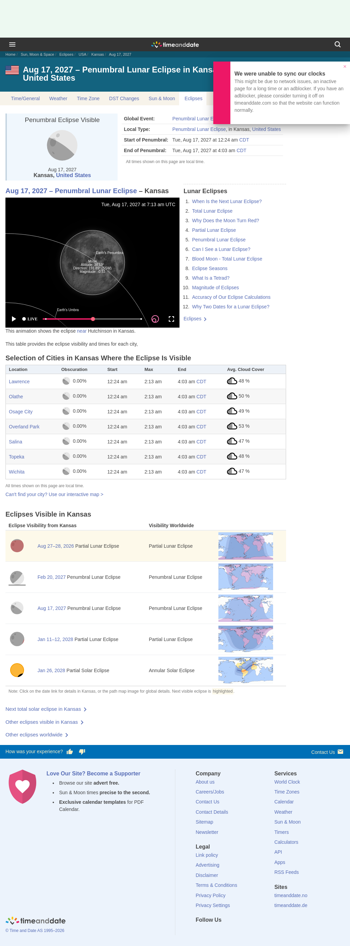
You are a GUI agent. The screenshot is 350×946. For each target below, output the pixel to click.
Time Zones (286, 792)
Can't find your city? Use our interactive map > (54, 494)
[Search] (338, 44)
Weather (58, 98)
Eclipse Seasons (210, 268)
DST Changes (124, 98)
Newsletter (207, 832)
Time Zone (88, 98)
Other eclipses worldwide (34, 734)
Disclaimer (207, 875)
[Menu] (12, 44)
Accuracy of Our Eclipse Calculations (231, 297)
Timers (281, 832)
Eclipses (66, 54)
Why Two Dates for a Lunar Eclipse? (230, 306)
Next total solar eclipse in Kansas (43, 709)
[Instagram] (235, 932)
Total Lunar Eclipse (212, 211)
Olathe (16, 396)
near (81, 331)
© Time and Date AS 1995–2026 (34, 930)
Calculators (286, 842)
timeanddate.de (291, 905)
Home (10, 54)
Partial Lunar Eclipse (214, 230)
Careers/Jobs (210, 792)
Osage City (20, 411)
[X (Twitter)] (212, 932)
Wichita (17, 472)
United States (73, 175)
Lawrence (19, 381)
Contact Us (328, 751)
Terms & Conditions (216, 885)
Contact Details (212, 812)
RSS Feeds (286, 872)
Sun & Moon (162, 98)
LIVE (30, 319)
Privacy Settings (213, 905)
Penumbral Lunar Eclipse (199, 118)
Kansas (97, 54)
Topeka (16, 456)
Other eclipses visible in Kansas (41, 722)
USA (82, 54)
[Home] (35, 921)
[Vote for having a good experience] (69, 752)
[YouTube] (247, 932)
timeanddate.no (291, 895)
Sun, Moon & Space (37, 54)
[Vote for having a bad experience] (82, 752)
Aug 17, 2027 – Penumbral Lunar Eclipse (71, 191)
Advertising (207, 865)
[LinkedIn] (224, 932)
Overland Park (24, 426)
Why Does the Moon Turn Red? (225, 220)
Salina (15, 441)
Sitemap (204, 822)
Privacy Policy (211, 895)
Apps (279, 862)
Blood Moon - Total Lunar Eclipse (227, 259)
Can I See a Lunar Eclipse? (221, 249)
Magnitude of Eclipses (215, 287)
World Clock (287, 782)
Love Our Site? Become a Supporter (93, 773)
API (278, 852)
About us (205, 782)
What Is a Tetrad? (210, 278)
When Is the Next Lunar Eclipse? (227, 201)
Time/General (25, 98)
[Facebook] (201, 932)
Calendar (284, 801)
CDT (244, 140)
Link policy (207, 855)
